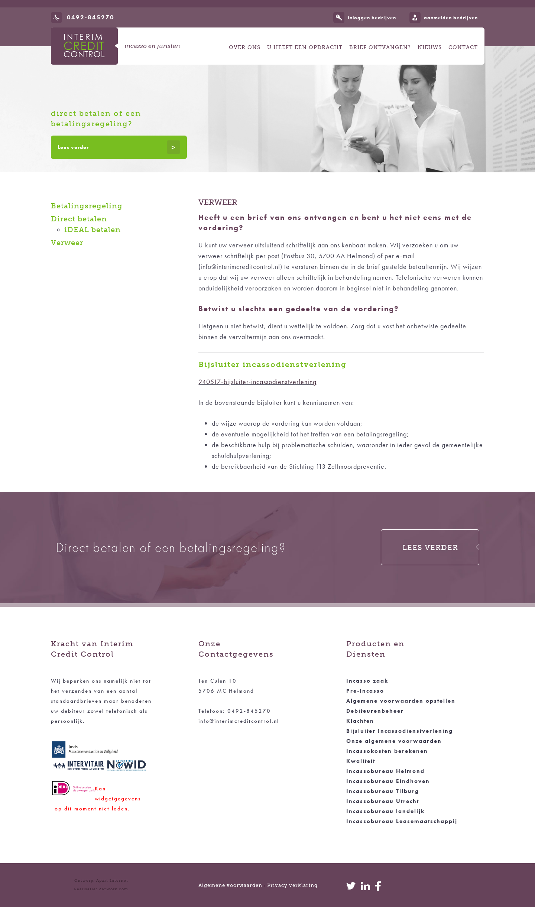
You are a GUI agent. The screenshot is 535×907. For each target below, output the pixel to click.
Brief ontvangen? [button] (380, 47)
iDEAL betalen (92, 229)
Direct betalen (79, 218)
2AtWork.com (113, 889)
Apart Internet (112, 880)
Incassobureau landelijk (385, 811)
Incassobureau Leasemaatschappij (401, 821)
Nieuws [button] (430, 47)
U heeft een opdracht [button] (305, 47)
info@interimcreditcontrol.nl (238, 721)
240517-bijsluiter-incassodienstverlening (257, 381)
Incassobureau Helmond (385, 771)
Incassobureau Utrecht (382, 801)
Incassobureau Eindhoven (388, 781)
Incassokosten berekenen (387, 751)
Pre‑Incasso (365, 691)
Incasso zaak (367, 681)
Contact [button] (463, 47)
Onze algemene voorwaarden (394, 741)
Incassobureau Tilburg (382, 791)
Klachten (360, 721)
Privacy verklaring (292, 885)
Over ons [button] (244, 47)
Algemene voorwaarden (230, 885)
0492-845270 (90, 17)
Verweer (67, 242)
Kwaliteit (360, 761)
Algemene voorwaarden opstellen (400, 701)
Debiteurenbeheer (375, 711)
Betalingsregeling (87, 205)
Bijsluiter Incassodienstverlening (399, 731)
